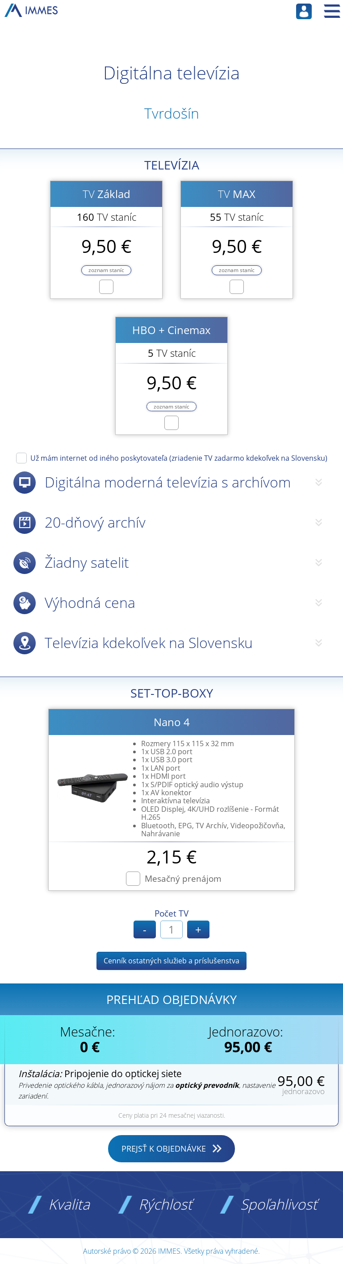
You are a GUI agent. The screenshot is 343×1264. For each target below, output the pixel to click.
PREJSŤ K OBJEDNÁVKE (163, 1148)
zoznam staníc (106, 270)
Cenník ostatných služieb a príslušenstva (171, 961)
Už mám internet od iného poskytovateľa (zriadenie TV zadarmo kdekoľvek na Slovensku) (178, 457)
